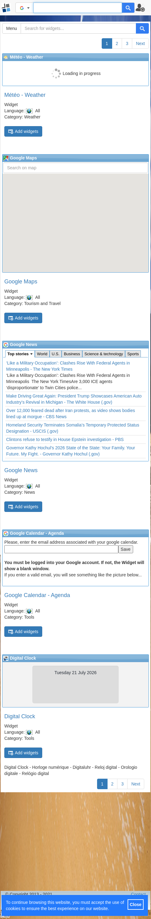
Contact (138, 894)
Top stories (20, 354)
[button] (143, 7)
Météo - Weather (25, 95)
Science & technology (103, 354)
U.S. (55, 354)
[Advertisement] (75, 841)
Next (140, 43)
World (42, 354)
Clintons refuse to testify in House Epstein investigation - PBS (65, 439)
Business (72, 354)
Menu (11, 28)
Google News (21, 470)
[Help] (128, 7)
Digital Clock (19, 716)
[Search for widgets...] (78, 28)
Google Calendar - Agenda (37, 595)
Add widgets (23, 131)
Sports (133, 354)
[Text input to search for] (77, 7)
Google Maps (20, 281)
